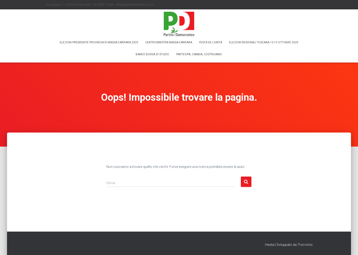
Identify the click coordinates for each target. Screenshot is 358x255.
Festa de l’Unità (210, 42)
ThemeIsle (305, 245)
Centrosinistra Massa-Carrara (168, 42)
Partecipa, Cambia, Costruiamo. (199, 54)
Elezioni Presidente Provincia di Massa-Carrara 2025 (99, 42)
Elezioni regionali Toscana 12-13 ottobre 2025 (263, 42)
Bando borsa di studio (152, 54)
